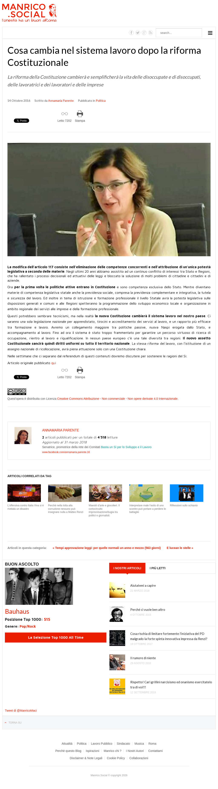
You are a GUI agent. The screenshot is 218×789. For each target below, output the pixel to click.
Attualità (67, 743)
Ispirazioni (92, 751)
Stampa (80, 120)
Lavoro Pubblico (101, 743)
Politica (101, 100)
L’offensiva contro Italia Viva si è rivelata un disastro (25, 507)
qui (53, 363)
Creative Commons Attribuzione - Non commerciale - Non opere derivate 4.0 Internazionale (117, 398)
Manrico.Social (39, 13)
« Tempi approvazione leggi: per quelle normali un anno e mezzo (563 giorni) (107, 548)
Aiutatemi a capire (143, 585)
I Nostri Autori (135, 751)
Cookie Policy (116, 758)
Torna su (15, 722)
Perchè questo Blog (68, 751)
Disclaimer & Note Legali (86, 758)
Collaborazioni (138, 758)
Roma (152, 743)
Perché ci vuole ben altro (147, 609)
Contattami (155, 751)
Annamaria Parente (61, 100)
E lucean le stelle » (180, 548)
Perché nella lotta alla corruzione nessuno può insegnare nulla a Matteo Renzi (65, 509)
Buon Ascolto (22, 564)
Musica (139, 743)
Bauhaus (17, 611)
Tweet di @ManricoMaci (21, 710)
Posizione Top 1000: (27, 619)
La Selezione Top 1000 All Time (55, 637)
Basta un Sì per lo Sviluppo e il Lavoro (126, 447)
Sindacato (123, 743)
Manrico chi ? (112, 751)
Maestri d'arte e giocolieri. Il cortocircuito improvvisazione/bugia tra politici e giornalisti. (104, 510)
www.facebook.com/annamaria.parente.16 (66, 452)
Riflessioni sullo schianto (184, 505)
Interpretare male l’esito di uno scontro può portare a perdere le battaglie (147, 509)
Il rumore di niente (143, 658)
